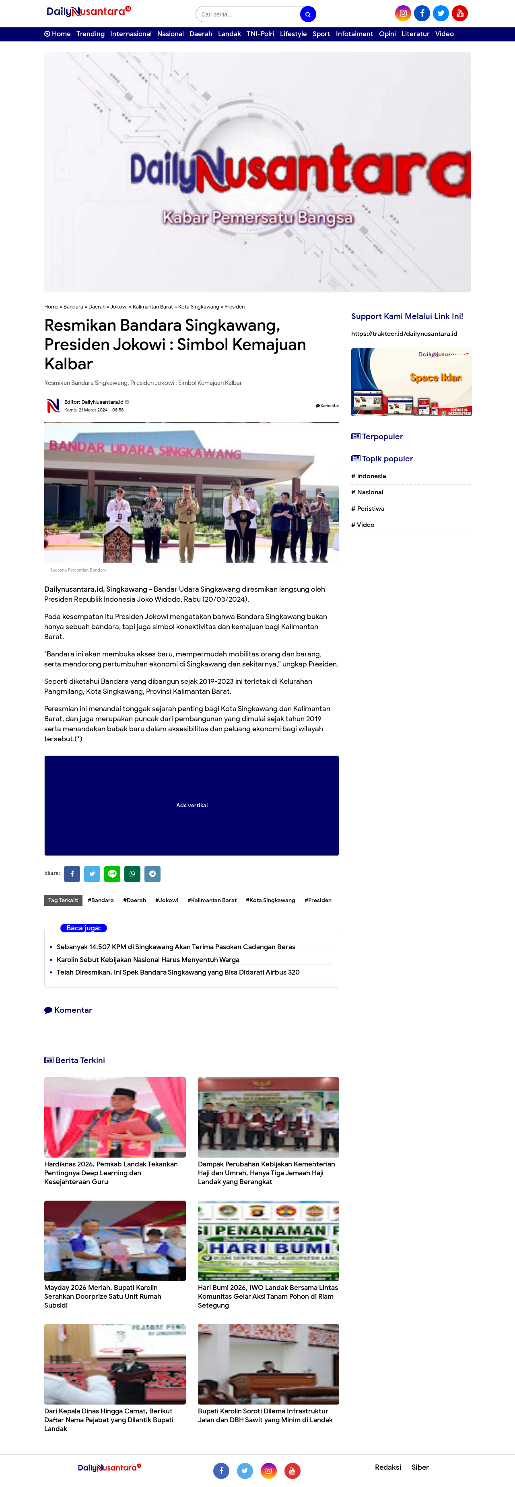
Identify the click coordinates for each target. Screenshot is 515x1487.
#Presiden (318, 900)
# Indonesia (368, 476)
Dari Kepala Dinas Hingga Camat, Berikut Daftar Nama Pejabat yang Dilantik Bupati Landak (108, 1420)
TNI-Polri (260, 34)
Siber (420, 1467)
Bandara (73, 306)
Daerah (201, 34)
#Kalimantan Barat (212, 900)
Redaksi (388, 1467)
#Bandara (101, 900)
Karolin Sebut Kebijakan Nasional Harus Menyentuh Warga (148, 960)
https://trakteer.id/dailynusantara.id (404, 334)
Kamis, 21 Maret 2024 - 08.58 (94, 410)
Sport (321, 34)
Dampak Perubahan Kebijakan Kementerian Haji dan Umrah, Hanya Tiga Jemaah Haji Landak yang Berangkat (266, 1173)
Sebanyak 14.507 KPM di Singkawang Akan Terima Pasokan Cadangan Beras (176, 947)
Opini (387, 34)
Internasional (131, 34)
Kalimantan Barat (153, 306)
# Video (363, 525)
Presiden (235, 306)
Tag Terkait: (63, 900)
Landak (229, 34)
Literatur (416, 34)
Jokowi (119, 306)
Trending (90, 34)
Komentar (327, 405)
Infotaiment (354, 34)
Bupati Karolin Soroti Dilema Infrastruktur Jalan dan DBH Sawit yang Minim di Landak (265, 1415)
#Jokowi (166, 900)
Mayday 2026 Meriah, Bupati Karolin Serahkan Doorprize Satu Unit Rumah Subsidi (102, 1296)
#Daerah (134, 900)
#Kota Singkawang (270, 900)
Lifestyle (293, 34)
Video (444, 34)
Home (57, 34)
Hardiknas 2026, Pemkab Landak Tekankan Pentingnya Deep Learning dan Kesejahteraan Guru (111, 1173)
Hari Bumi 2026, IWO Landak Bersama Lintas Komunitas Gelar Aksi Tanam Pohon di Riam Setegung (268, 1296)
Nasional (170, 34)
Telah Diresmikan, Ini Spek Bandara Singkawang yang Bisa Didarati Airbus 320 (178, 972)
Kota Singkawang (198, 306)
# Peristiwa (368, 509)
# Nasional (367, 492)
